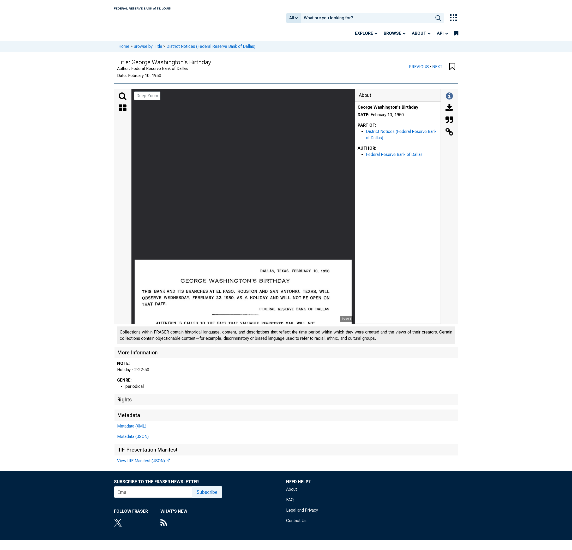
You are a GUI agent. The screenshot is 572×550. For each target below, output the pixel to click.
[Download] (449, 112)
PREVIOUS (419, 70)
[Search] (122, 100)
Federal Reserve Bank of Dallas (394, 158)
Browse (392, 36)
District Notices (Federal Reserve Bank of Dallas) (210, 49)
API (440, 36)
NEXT (437, 70)
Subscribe (207, 496)
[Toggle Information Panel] (449, 100)
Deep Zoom (147, 99)
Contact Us (296, 524)
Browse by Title (148, 49)
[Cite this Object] (449, 124)
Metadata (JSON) (133, 440)
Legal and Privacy (302, 513)
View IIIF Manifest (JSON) (141, 464)
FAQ (290, 503)
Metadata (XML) (131, 429)
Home (123, 49)
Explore (364, 36)
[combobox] (366, 20)
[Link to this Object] (449, 136)
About (419, 36)
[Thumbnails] (122, 112)
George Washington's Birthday (388, 110)
